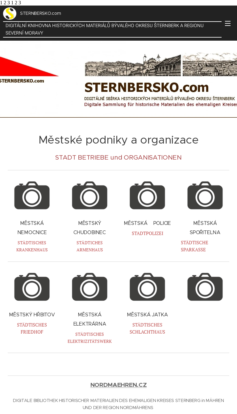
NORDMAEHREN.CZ (118, 385)
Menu (228, 23)
